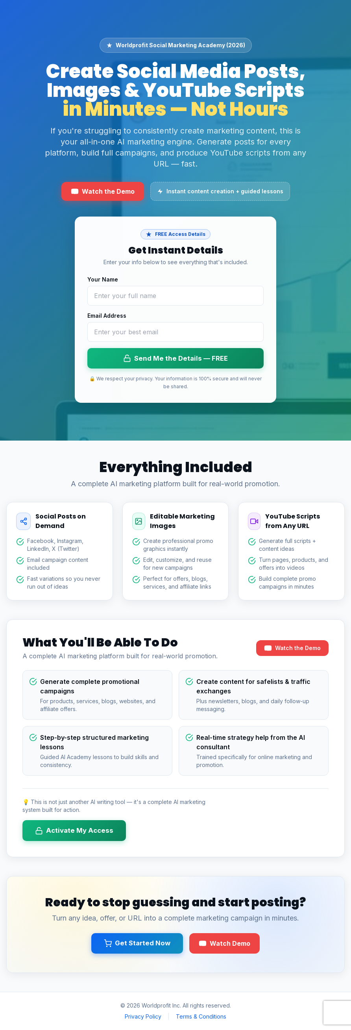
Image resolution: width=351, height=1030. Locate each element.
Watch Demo (224, 943)
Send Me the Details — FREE (175, 358)
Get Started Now (137, 943)
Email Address (106, 315)
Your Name (102, 279)
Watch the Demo (103, 191)
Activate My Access (74, 830)
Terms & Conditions (201, 1016)
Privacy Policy (143, 1016)
